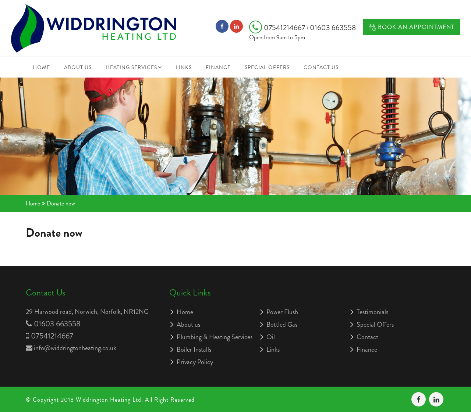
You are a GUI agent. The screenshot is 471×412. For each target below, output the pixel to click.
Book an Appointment (411, 27)
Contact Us (321, 67)
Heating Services (131, 67)
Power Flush (282, 312)
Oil (270, 337)
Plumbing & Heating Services (214, 337)
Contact (367, 337)
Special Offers (267, 67)
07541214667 (278, 27)
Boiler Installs (194, 349)
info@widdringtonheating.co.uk (75, 348)
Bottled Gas (281, 324)
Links (184, 67)
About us (78, 67)
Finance (218, 67)
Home (41, 67)
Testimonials (372, 312)
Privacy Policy (195, 362)
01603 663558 (333, 27)
